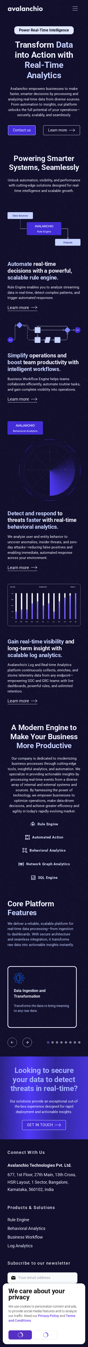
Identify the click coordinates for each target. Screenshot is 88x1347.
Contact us (22, 130)
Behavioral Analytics (26, 1228)
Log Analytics (20, 1245)
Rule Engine (18, 1219)
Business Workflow (25, 1237)
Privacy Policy (48, 1316)
